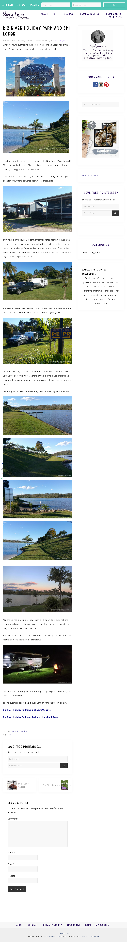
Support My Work (90, 180)
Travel (9, 740)
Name (11, 857)
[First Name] (55, 4)
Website (11, 881)
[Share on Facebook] (2, 463)
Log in (96, 936)
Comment (13, 823)
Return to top (63, 933)
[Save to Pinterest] (2, 473)
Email (11, 869)
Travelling (23, 736)
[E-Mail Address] (86, 4)
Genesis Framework (52, 936)
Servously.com (86, 936)
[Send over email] (2, 478)
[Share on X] (2, 468)
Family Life (15, 736)
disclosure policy (60, 45)
